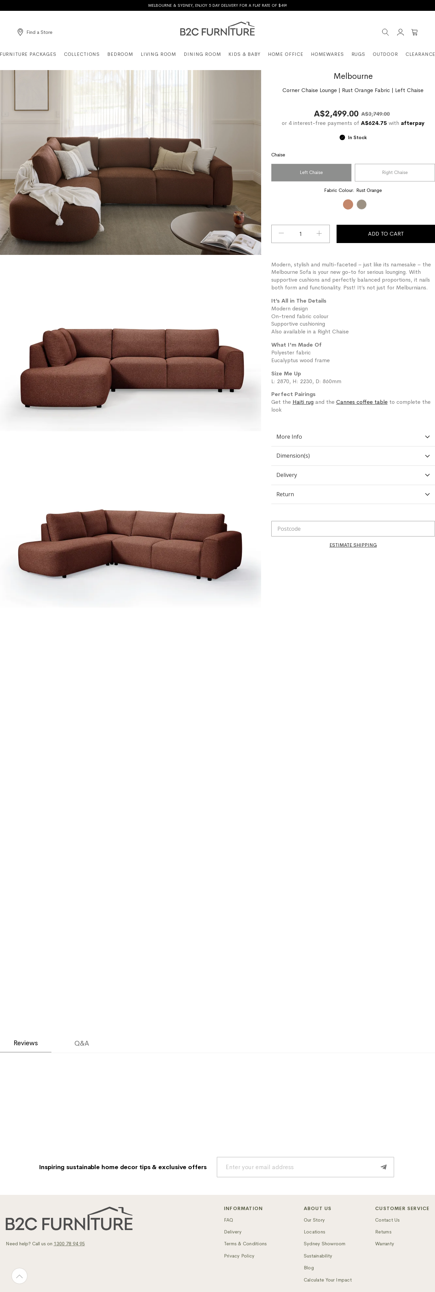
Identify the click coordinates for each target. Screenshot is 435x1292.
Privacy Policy (239, 1256)
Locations (314, 1232)
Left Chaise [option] (311, 172)
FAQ (228, 1220)
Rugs (358, 54)
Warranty (384, 1244)
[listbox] (353, 173)
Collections (82, 54)
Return (353, 494)
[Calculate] (353, 545)
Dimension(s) (353, 455)
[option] (348, 204)
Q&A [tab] (81, 1043)
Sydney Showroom (325, 1244)
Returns (383, 1232)
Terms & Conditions (245, 1244)
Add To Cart (386, 233)
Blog (309, 1268)
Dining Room (202, 54)
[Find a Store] (35, 32)
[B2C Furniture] (217, 29)
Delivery (353, 475)
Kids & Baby (244, 54)
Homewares (327, 54)
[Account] (400, 32)
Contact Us (387, 1220)
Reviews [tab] (26, 1043)
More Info (353, 436)
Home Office (285, 54)
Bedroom (120, 54)
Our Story (314, 1220)
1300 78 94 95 (69, 1244)
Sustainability (318, 1256)
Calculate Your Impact (328, 1280)
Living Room (158, 54)
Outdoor (385, 54)
